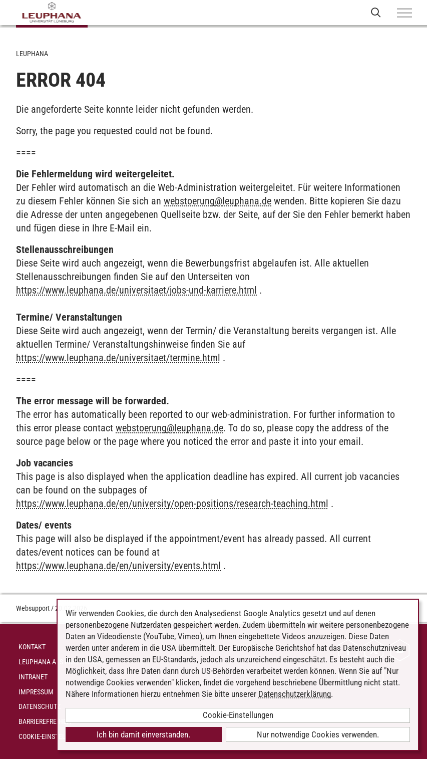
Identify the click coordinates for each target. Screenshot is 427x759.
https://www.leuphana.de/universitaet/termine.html (118, 358)
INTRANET (33, 677)
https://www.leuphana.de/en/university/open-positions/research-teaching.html (172, 503)
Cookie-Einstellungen (54, 736)
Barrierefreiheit (45, 721)
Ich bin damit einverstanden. (143, 734)
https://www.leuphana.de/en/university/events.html (118, 566)
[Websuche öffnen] (375, 12)
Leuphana (32, 54)
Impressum (36, 692)
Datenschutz (40, 706)
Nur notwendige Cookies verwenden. (318, 734)
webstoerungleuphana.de (217, 201)
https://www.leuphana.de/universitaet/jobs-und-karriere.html (136, 290)
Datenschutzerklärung (294, 694)
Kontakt (32, 647)
